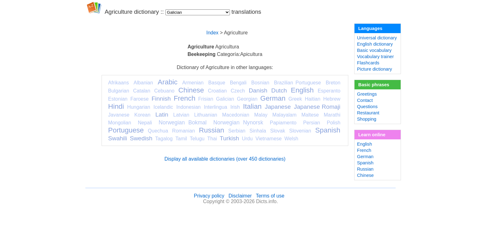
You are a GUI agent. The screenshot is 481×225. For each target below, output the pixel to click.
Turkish (229, 138)
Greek (295, 99)
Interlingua (215, 107)
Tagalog (164, 138)
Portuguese (126, 130)
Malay (261, 115)
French (184, 98)
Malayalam (284, 115)
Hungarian (138, 107)
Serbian (236, 130)
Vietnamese (268, 138)
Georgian (247, 99)
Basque (216, 82)
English (302, 90)
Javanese (119, 115)
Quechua (158, 130)
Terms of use (270, 195)
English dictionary (375, 44)
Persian (311, 122)
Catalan (141, 90)
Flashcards (368, 62)
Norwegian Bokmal (183, 122)
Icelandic (163, 107)
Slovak (277, 130)
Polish (334, 122)
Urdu (247, 138)
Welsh (291, 138)
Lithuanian (205, 115)
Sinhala (258, 130)
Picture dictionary (374, 69)
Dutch (279, 90)
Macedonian (235, 115)
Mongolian (119, 122)
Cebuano (164, 90)
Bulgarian (118, 90)
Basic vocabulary (374, 50)
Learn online (371, 134)
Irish (235, 107)
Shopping (366, 119)
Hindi (116, 106)
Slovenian (300, 130)
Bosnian (260, 82)
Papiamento (283, 122)
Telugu (197, 138)
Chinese (191, 90)
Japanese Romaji (317, 106)
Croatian (217, 90)
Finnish (161, 98)
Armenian (192, 82)
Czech (238, 90)
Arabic (167, 82)
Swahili (117, 138)
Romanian (183, 130)
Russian (211, 130)
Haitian (312, 99)
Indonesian (188, 107)
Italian (252, 106)
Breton (333, 82)
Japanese (278, 106)
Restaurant (368, 112)
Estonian (117, 99)
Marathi (332, 115)
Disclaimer (240, 195)
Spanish (328, 130)
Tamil (181, 138)
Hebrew (331, 99)
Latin (162, 114)
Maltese (310, 115)
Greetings (367, 94)
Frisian (205, 99)
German (273, 98)
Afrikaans (118, 82)
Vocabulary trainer (375, 56)
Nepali (145, 122)
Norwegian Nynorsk (238, 122)
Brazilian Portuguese (297, 82)
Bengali (238, 82)
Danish (258, 90)
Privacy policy (209, 195)
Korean (142, 115)
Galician (225, 99)
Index (212, 32)
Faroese (139, 99)
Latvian (181, 115)
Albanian (143, 82)
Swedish (141, 138)
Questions (367, 106)
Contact (365, 100)
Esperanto (329, 90)
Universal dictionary (377, 37)
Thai (212, 138)
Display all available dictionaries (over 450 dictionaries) (225, 159)
